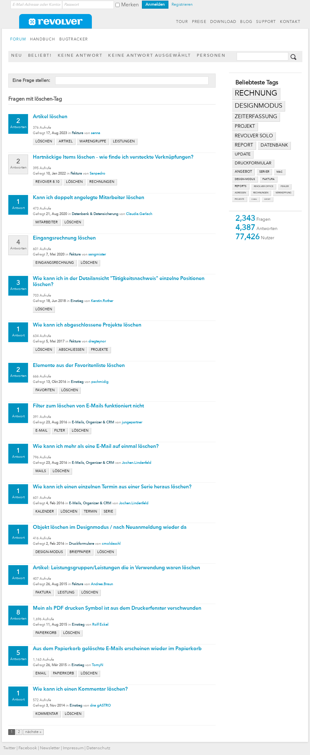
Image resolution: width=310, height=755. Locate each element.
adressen (240, 193)
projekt (245, 126)
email (40, 673)
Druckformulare (81, 544)
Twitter (9, 748)
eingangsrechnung (54, 263)
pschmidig (99, 382)
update (243, 154)
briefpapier (80, 552)
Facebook (27, 748)
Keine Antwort (80, 56)
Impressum (73, 748)
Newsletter (50, 748)
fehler (285, 186)
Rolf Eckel (100, 625)
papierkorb (45, 633)
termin (90, 512)
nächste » (33, 732)
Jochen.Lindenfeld (136, 463)
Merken (130, 5)
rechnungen (260, 193)
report (244, 145)
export (267, 199)
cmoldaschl (111, 544)
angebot (243, 172)
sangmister (97, 254)
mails (40, 471)
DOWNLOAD (223, 22)
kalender (44, 512)
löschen (43, 141)
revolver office (263, 186)
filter (59, 431)
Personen (211, 56)
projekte (239, 199)
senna (95, 133)
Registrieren (182, 5)
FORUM (18, 39)
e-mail (254, 199)
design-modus (245, 179)
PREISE (199, 22)
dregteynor (97, 341)
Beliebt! (40, 56)
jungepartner (132, 422)
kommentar (46, 714)
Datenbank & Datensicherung (95, 214)
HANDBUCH (42, 39)
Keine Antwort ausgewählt (149, 56)
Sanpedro (97, 174)
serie (108, 512)
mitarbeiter (46, 222)
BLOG (246, 22)
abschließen (71, 350)
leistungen (124, 141)
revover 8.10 (47, 182)
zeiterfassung (256, 116)
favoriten (45, 390)
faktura (268, 179)
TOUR (182, 22)
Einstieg (76, 301)
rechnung (256, 93)
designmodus (258, 106)
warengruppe (92, 141)
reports (241, 186)
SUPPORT (266, 22)
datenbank (274, 145)
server (264, 171)
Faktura (77, 133)
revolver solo (254, 136)
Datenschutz (98, 748)
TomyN (97, 665)
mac (280, 172)
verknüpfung (283, 193)
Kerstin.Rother (102, 301)
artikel (66, 141)
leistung (66, 592)
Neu (16, 56)
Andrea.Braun (102, 584)
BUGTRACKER (73, 39)
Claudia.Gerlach (139, 214)
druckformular (253, 163)
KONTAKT (290, 22)
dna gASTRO (100, 706)
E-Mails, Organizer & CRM (93, 422)
